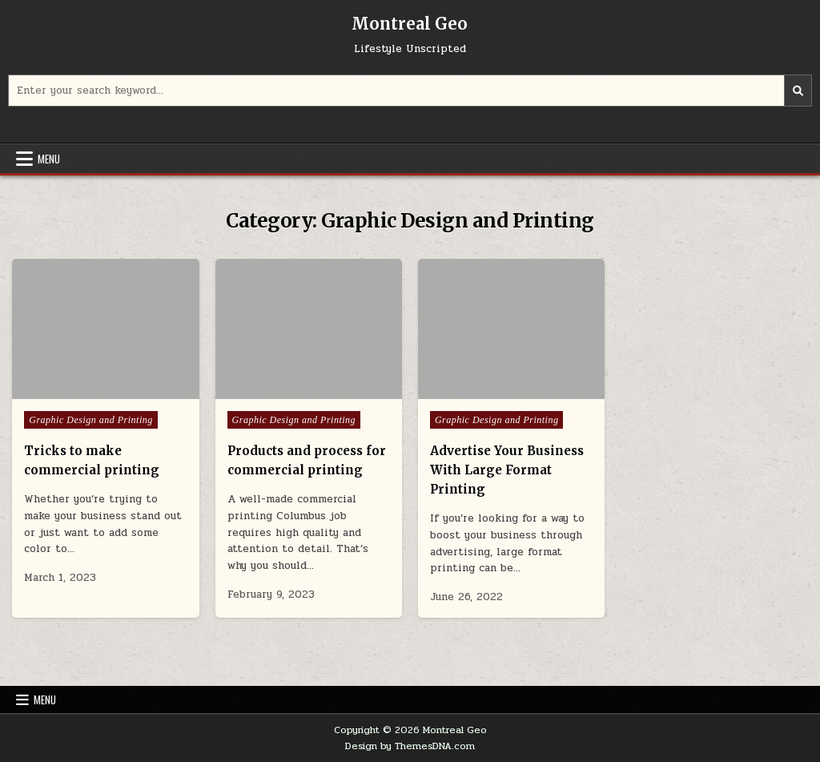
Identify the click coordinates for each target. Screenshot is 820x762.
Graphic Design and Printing (91, 419)
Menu (49, 159)
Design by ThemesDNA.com (410, 746)
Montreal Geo (410, 24)
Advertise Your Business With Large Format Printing (507, 470)
